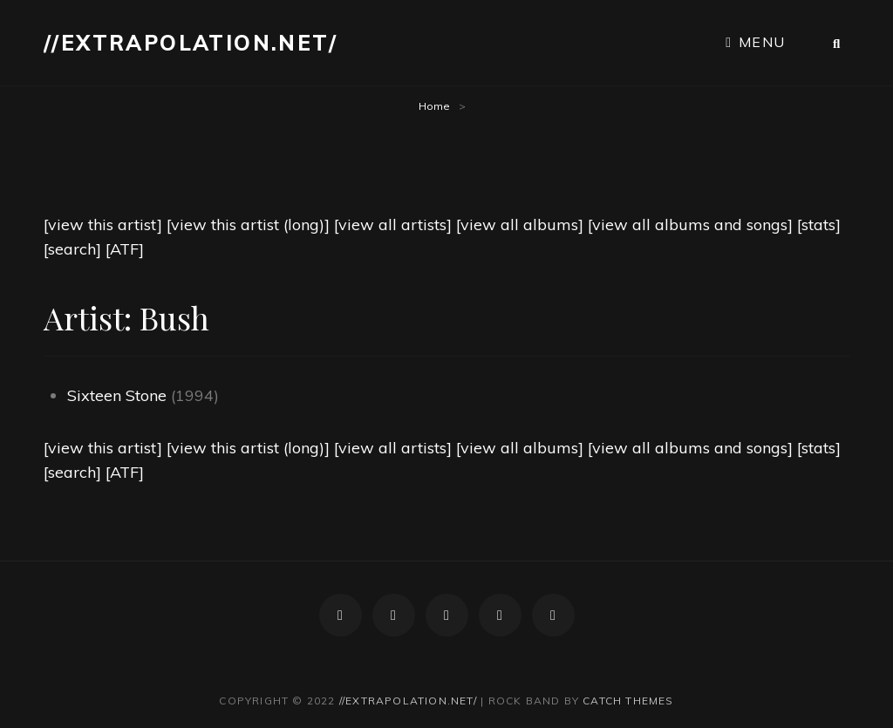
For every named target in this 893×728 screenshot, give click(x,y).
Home (434, 105)
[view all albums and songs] (690, 224)
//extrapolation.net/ (190, 43)
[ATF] (125, 249)
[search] (72, 249)
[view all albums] (519, 224)
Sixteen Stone (117, 395)
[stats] (819, 224)
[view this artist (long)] (248, 224)
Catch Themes (628, 700)
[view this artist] (103, 224)
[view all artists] (393, 224)
